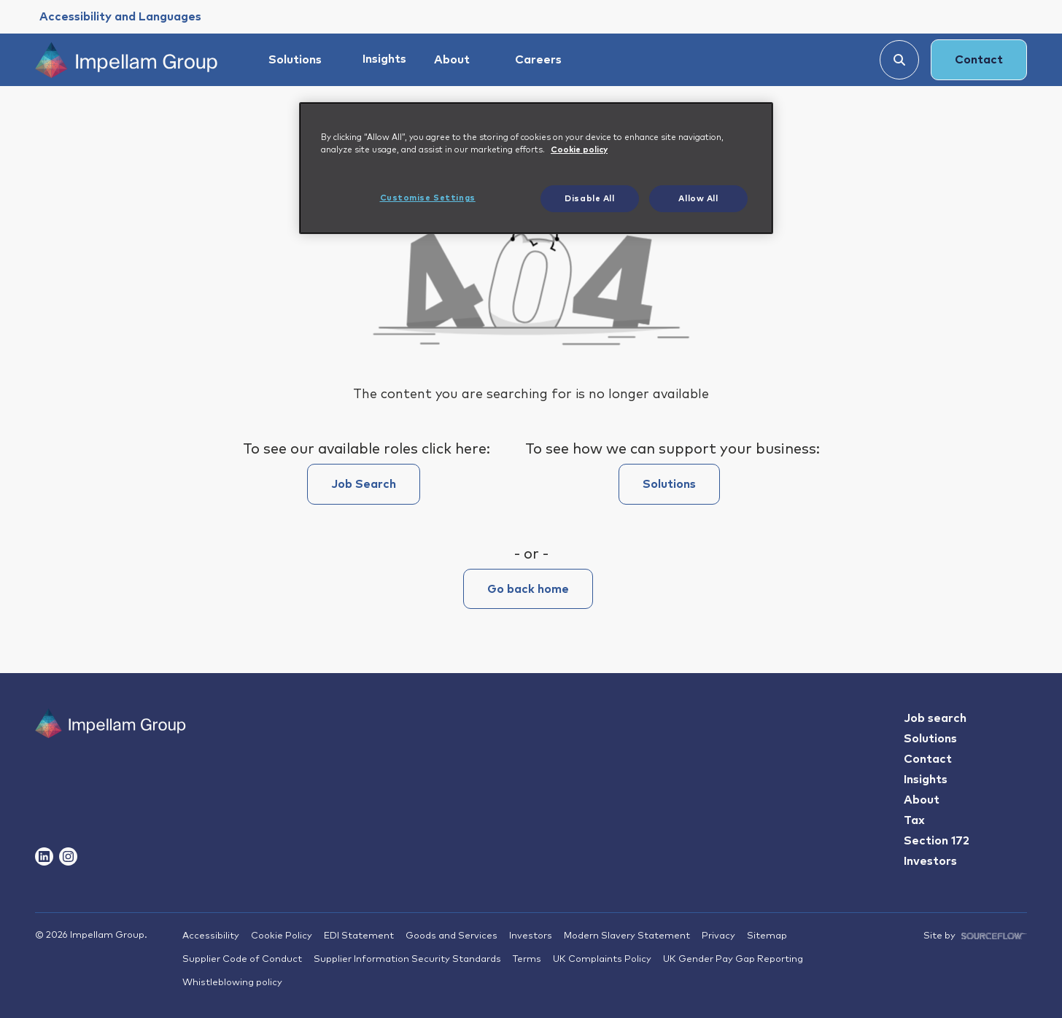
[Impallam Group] (110, 750)
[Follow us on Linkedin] (44, 856)
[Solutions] (301, 60)
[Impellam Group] (126, 60)
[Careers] (545, 60)
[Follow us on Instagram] (68, 856)
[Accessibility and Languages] (120, 17)
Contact (979, 60)
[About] (458, 60)
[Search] (899, 59)
